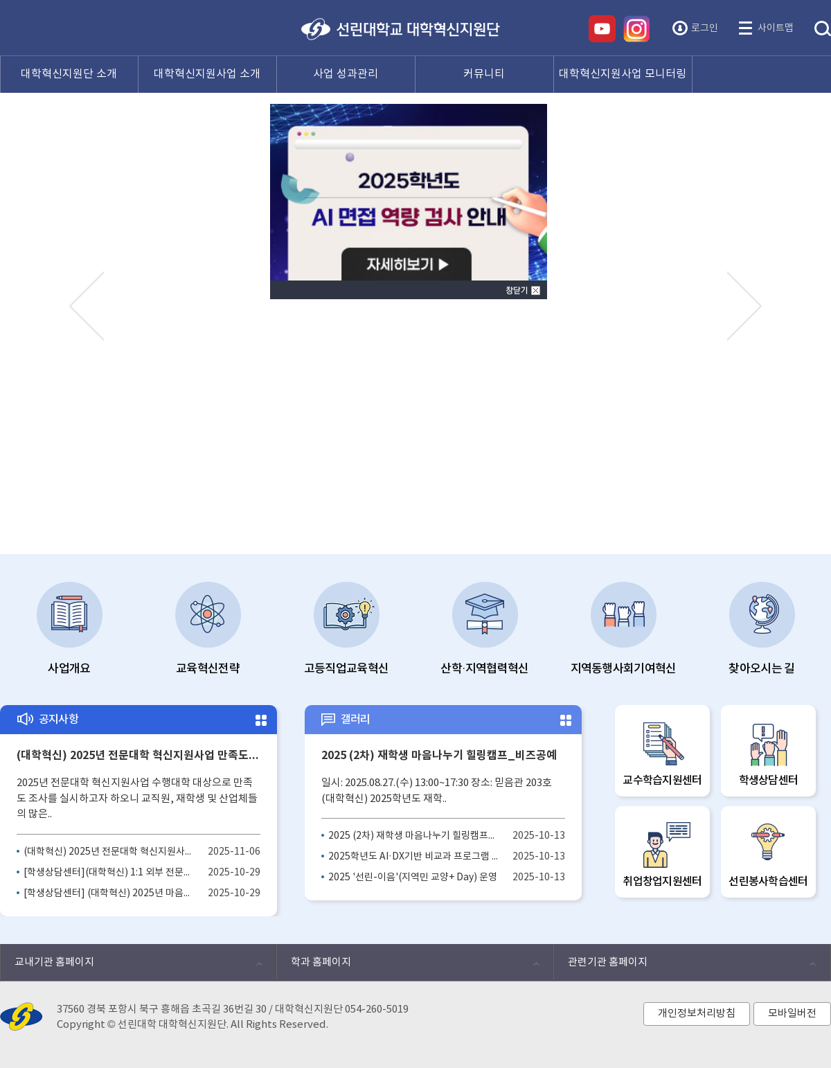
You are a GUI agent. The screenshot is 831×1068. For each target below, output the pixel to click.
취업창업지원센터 (662, 854)
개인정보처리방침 (696, 1014)
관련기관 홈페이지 (684, 965)
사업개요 (69, 629)
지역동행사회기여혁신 (624, 629)
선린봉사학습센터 (768, 854)
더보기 (260, 721)
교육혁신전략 (208, 629)
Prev (86, 305)
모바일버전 (792, 1014)
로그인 (704, 28)
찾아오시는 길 (761, 629)
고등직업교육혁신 (346, 629)
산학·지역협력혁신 (484, 629)
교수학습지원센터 (662, 753)
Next (744, 305)
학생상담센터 (768, 753)
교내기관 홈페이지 (131, 965)
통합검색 (822, 29)
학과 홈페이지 (407, 965)
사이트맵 (776, 28)
